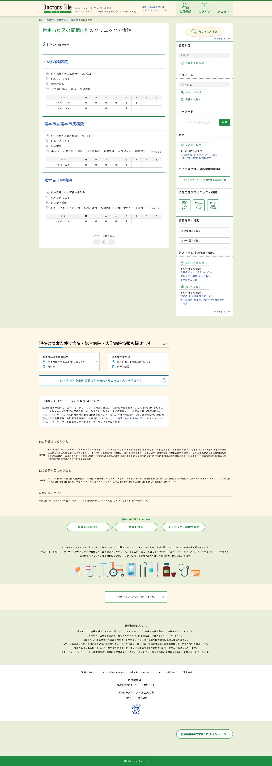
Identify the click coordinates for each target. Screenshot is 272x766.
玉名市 (136, 449)
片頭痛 (184, 303)
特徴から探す (191, 145)
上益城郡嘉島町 (220, 452)
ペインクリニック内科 (219, 478)
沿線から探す (191, 99)
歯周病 (197, 299)
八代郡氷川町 (100, 455)
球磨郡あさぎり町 (69, 459)
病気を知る (136, 527)
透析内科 (98, 481)
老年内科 (128, 481)
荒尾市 (123, 449)
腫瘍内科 (173, 478)
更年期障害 (186, 299)
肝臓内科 (150, 481)
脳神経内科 (118, 481)
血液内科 (164, 478)
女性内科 (107, 481)
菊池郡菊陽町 (107, 452)
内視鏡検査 (186, 272)
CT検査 (198, 272)
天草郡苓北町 (84, 459)
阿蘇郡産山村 (148, 452)
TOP (41, 19)
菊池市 (150, 449)
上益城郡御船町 (204, 452)
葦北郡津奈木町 (127, 455)
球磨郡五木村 (208, 455)
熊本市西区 (77, 449)
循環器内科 (102, 478)
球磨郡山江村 (221, 455)
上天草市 (165, 449)
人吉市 (116, 449)
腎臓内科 (75, 19)
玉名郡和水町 (80, 452)
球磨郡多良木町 (154, 455)
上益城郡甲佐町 (70, 455)
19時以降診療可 (189, 158)
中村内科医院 (56, 61)
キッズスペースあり (207, 154)
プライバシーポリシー (113, 672)
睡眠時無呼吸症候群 (213, 299)
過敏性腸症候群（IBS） (202, 296)
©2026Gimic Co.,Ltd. (136, 760)
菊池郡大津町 (93, 452)
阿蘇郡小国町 (135, 452)
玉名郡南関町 (54, 452)
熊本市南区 (88, 449)
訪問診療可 (205, 158)
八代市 (108, 449)
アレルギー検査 (188, 276)
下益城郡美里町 (205, 449)
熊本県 (50, 19)
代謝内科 (63, 481)
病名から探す (191, 286)
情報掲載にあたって (127, 684)
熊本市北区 (99, 449)
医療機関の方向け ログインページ (204, 734)
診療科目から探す (194, 63)
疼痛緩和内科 (139, 481)
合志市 (194, 449)
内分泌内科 (53, 481)
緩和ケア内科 (170, 481)
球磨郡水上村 (181, 455)
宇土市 (157, 449)
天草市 (187, 449)
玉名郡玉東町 (220, 449)
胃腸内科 (68, 478)
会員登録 (142, 697)
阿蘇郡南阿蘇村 (189, 452)
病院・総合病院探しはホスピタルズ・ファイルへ (155, 9)
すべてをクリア (222, 39)
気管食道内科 (79, 478)
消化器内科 (58, 478)
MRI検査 (207, 272)
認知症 (184, 296)
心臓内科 (155, 478)
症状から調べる (88, 527)
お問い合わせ (172, 672)
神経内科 (121, 478)
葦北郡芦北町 (113, 455)
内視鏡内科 (194, 478)
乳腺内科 (159, 481)
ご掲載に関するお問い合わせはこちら (136, 597)
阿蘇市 (180, 449)
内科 (50, 478)
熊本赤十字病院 (58, 180)
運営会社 (187, 672)
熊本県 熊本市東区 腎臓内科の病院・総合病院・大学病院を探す (101, 380)
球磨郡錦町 (140, 455)
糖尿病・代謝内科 (76, 481)
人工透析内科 (132, 478)
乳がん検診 (205, 276)
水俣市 (129, 449)
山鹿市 (143, 449)
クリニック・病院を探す (184, 527)
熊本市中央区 (54, 449)
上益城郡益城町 (55, 455)
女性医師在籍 (187, 154)
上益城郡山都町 (85, 455)
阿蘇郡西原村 (175, 452)
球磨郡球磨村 (54, 459)
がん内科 (89, 481)
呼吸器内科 (91, 478)
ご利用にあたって (88, 672)
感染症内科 (183, 478)
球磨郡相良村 (194, 455)
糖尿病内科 (145, 478)
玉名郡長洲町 (67, 452)
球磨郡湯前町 (168, 455)
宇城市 (173, 449)
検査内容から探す (194, 262)
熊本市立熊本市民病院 (64, 123)
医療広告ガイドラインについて (145, 672)
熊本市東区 (62, 19)
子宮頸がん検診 (188, 279)
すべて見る (156, 151)
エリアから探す (192, 92)
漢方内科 (204, 478)
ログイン (129, 697)
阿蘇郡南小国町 (121, 452)
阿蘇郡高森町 (162, 452)
